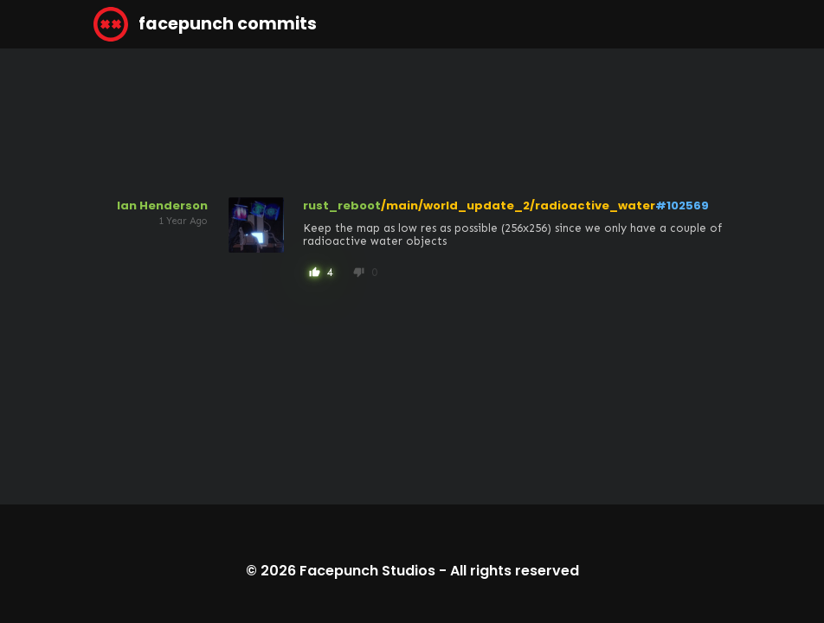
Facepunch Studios (367, 571)
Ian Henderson (162, 205)
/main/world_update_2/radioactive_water (518, 205)
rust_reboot (342, 205)
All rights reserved (514, 571)
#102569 (682, 205)
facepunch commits (205, 24)
